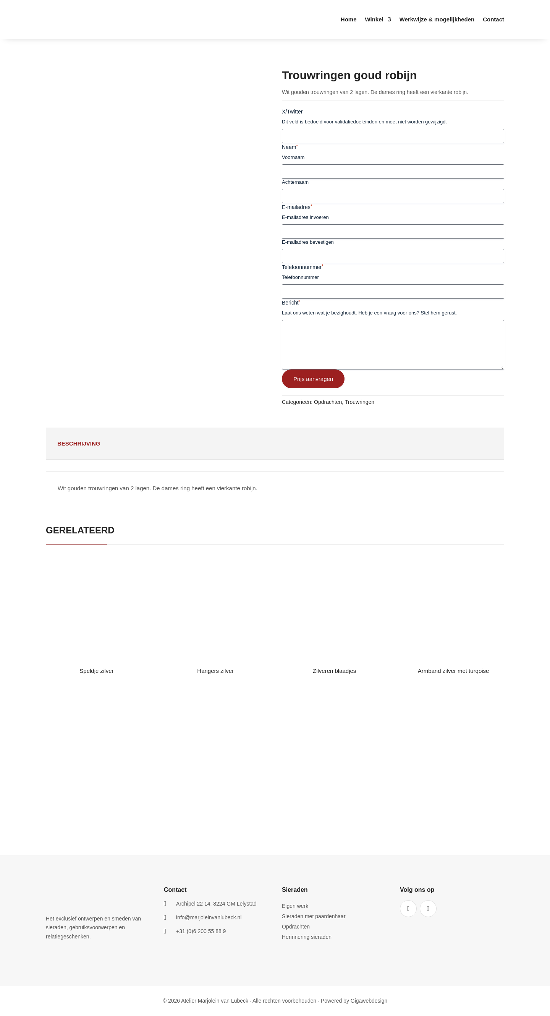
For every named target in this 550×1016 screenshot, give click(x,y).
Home (349, 20)
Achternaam (295, 182)
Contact (493, 20)
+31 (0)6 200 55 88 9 (201, 931)
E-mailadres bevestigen (308, 242)
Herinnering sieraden (307, 937)
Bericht (291, 302)
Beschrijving (78, 443)
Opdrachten (328, 402)
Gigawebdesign (369, 1001)
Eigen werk (295, 906)
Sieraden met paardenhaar (314, 916)
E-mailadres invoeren (305, 217)
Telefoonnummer (303, 267)
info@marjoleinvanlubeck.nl (208, 917)
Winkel (374, 20)
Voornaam (293, 157)
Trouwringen (359, 402)
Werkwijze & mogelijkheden (437, 20)
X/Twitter (292, 112)
